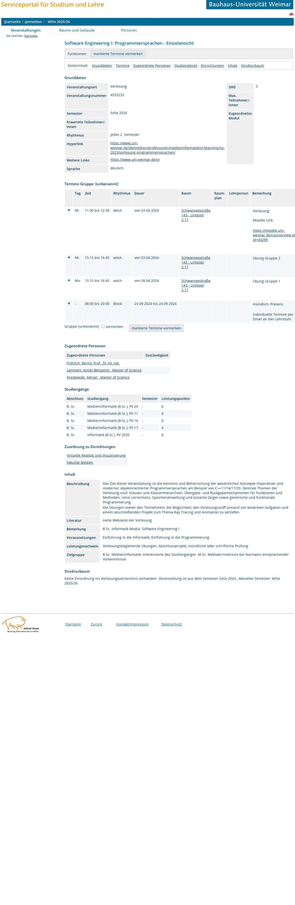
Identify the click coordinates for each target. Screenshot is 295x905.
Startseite (31, 36)
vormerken (114, 326)
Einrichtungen (212, 65)
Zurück (96, 624)
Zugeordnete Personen (152, 65)
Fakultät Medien (80, 462)
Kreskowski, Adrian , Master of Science (98, 377)
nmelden (33, 21)
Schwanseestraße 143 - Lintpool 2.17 (195, 215)
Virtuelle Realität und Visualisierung (96, 455)
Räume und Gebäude (77, 30)
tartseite (12, 21)
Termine (122, 65)
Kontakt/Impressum (132, 624)
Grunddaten (102, 65)
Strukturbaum (252, 65)
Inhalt (232, 65)
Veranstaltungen (26, 30)
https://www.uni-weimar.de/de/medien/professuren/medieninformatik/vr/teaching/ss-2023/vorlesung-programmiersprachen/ (167, 148)
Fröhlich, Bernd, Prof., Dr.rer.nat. (93, 363)
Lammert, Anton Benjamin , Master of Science (104, 370)
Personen (129, 30)
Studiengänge (185, 65)
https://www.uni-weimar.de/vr (135, 159)
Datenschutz (171, 624)
